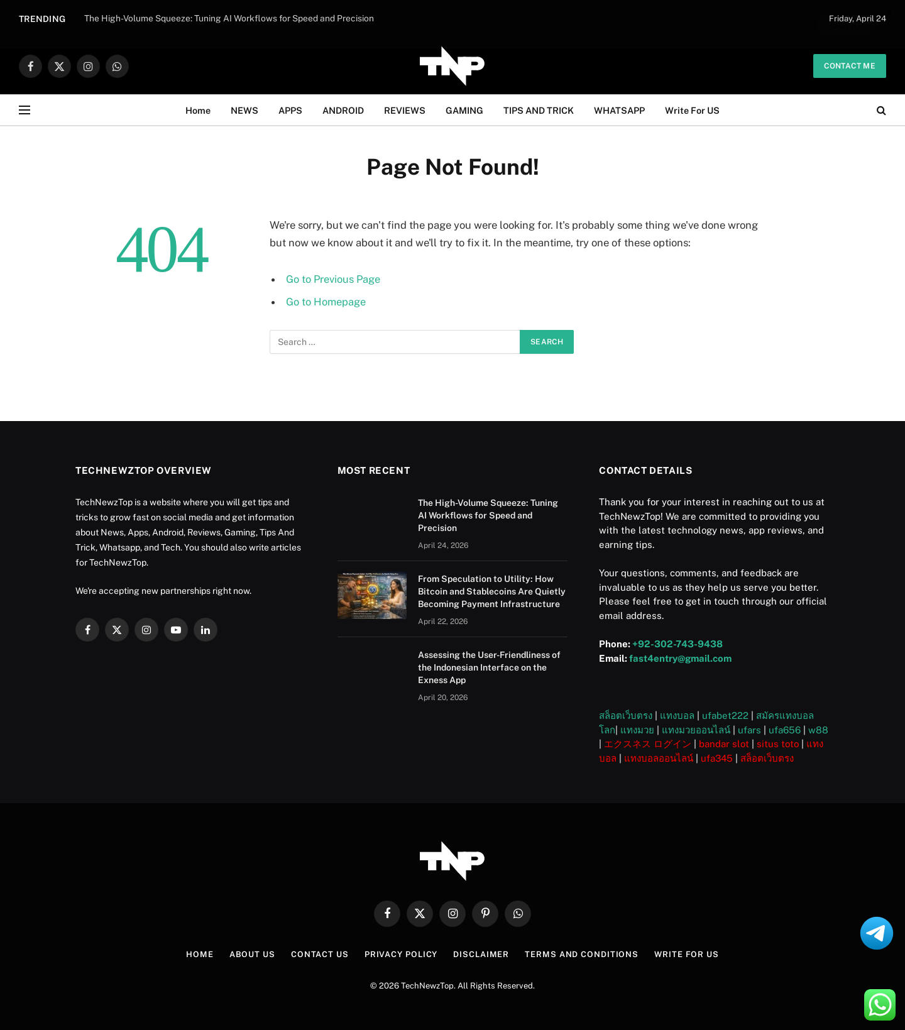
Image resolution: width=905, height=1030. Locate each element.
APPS (290, 109)
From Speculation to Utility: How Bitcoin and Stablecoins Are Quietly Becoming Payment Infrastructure (492, 591)
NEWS (244, 109)
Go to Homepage (326, 301)
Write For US (692, 109)
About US (251, 954)
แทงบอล (677, 715)
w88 (818, 730)
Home (198, 109)
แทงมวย (637, 730)
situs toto (778, 743)
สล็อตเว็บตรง (625, 715)
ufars (749, 730)
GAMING (464, 109)
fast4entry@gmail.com (680, 658)
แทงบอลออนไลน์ (658, 758)
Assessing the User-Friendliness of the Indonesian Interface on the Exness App (489, 667)
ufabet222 (725, 715)
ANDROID (343, 109)
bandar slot (724, 743)
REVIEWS (404, 109)
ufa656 (785, 730)
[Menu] (24, 110)
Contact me (849, 66)
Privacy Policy (400, 954)
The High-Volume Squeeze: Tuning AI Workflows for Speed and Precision (488, 515)
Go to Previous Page (333, 279)
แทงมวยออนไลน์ (696, 730)
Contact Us (319, 954)
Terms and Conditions (582, 954)
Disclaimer (481, 954)
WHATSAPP (619, 109)
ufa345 (717, 758)
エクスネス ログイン (647, 743)
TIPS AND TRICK (538, 109)
